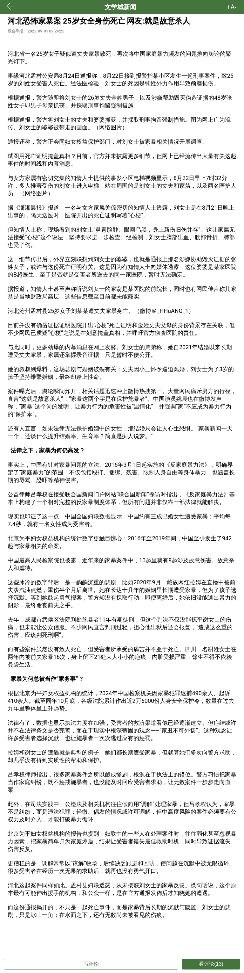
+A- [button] (231, 7)
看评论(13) (211, 964)
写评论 (91, 964)
